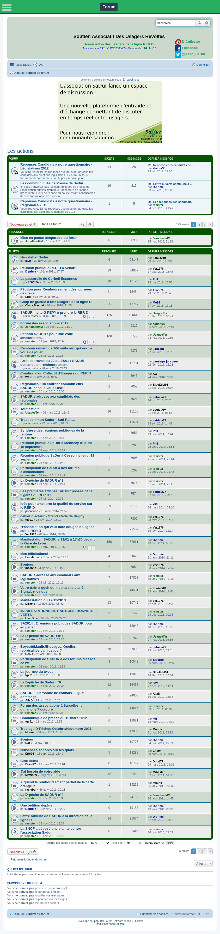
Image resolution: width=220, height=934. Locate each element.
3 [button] (204, 224)
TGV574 (33, 282)
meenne (30, 567)
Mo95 (156, 302)
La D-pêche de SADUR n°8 (41, 480)
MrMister (31, 775)
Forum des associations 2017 (44, 323)
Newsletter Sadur (34, 257)
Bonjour (27, 739)
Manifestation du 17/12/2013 (43, 600)
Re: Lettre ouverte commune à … (170, 183)
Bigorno (158, 659)
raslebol (30, 789)
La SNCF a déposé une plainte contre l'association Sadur (50, 830)
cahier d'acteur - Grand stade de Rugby (52, 516)
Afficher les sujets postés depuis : (78, 842)
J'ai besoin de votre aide (40, 771)
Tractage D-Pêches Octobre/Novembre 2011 (55, 729)
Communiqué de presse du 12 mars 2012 (53, 718)
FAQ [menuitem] (41, 64)
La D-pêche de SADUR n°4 (41, 795)
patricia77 (159, 397)
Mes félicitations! (34, 554)
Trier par (126, 842)
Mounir (30, 732)
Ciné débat (29, 761)
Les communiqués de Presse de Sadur (51, 183)
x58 (155, 504)
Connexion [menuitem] (203, 64)
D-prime (158, 187)
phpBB (98, 921)
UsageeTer (160, 313)
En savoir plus (131, 79)
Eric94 (29, 753)
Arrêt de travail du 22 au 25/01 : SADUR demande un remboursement (52, 363)
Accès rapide (23, 64)
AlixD (29, 700)
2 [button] (199, 224)
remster (158, 205)
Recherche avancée (206, 23)
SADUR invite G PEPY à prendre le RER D (54, 312)
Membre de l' (142, 48)
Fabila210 (159, 257)
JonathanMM (34, 241)
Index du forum (38, 72)
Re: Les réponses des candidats (170, 201)
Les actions (20, 151)
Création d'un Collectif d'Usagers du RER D (55, 373)
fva (27, 376)
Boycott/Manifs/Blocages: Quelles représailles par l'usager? (48, 648)
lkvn (28, 260)
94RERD (158, 348)
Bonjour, (27, 564)
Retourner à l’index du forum (28, 859)
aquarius (159, 323)
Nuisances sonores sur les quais (47, 750)
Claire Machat (34, 305)
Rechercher (199, 23)
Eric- (28, 296)
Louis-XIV (159, 409)
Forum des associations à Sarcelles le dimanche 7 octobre (51, 707)
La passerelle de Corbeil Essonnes (48, 279)
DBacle (30, 603)
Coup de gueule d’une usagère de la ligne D (55, 302)
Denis (29, 654)
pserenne (31, 511)
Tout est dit (29, 409)
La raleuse (32, 557)
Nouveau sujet (21, 224)
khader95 (159, 168)
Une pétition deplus (36, 805)
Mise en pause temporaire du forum (49, 238)
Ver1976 (158, 268)
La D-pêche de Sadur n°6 (40, 682)
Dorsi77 (30, 764)
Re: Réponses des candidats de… (171, 165)
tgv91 (29, 519)
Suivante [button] (210, 224)
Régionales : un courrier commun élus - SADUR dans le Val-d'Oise (52, 386)
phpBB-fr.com (117, 924)
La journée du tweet (36, 672)
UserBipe (31, 618)
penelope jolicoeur (165, 361)
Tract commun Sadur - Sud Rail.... (47, 420)
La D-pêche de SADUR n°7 (41, 636)
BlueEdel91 (160, 384)
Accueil (19, 72)
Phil (155, 279)
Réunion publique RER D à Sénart (48, 268)
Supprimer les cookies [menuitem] (154, 913)
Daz (27, 742)
